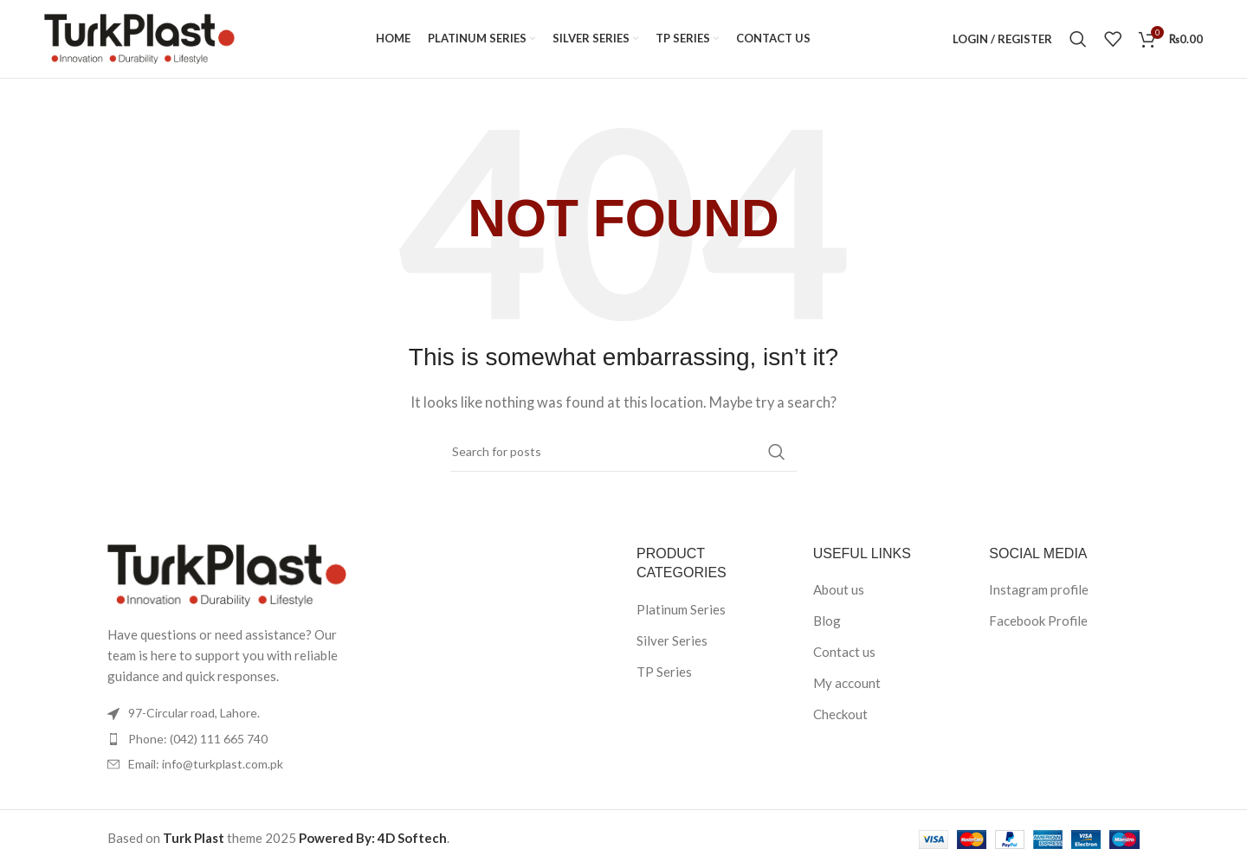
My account (847, 683)
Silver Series (671, 640)
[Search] (1078, 39)
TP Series (664, 671)
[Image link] (226, 574)
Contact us (844, 651)
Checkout (840, 714)
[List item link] (226, 739)
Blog (827, 620)
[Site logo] (139, 37)
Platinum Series (681, 609)
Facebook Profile (1038, 620)
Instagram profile (1039, 589)
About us (838, 589)
